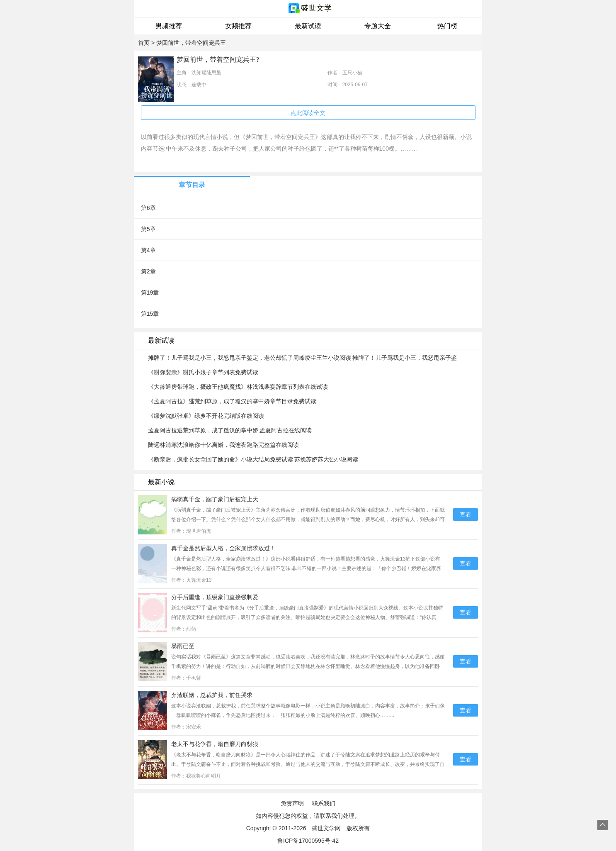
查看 (465, 514)
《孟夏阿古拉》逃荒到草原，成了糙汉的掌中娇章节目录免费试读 (232, 401)
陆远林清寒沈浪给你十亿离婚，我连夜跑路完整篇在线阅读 (223, 444)
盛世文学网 (326, 828)
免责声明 (292, 803)
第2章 (148, 271)
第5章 (148, 229)
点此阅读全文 (308, 113)
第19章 (150, 292)
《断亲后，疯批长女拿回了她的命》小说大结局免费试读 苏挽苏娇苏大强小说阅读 (253, 459)
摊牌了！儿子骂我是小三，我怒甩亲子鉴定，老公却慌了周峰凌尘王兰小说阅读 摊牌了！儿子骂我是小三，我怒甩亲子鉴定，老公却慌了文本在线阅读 (302, 358)
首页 (144, 42)
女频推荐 (238, 25)
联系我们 (323, 803)
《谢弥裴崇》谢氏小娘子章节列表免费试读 (203, 372)
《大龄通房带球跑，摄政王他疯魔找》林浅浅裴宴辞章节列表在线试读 (238, 386)
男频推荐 (168, 25)
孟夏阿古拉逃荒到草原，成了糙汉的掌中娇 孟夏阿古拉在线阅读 (230, 430)
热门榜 (447, 25)
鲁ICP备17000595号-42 (308, 840)
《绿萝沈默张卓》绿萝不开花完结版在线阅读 (206, 415)
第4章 (148, 250)
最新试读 (308, 25)
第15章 (150, 313)
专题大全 (377, 25)
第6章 (148, 208)
